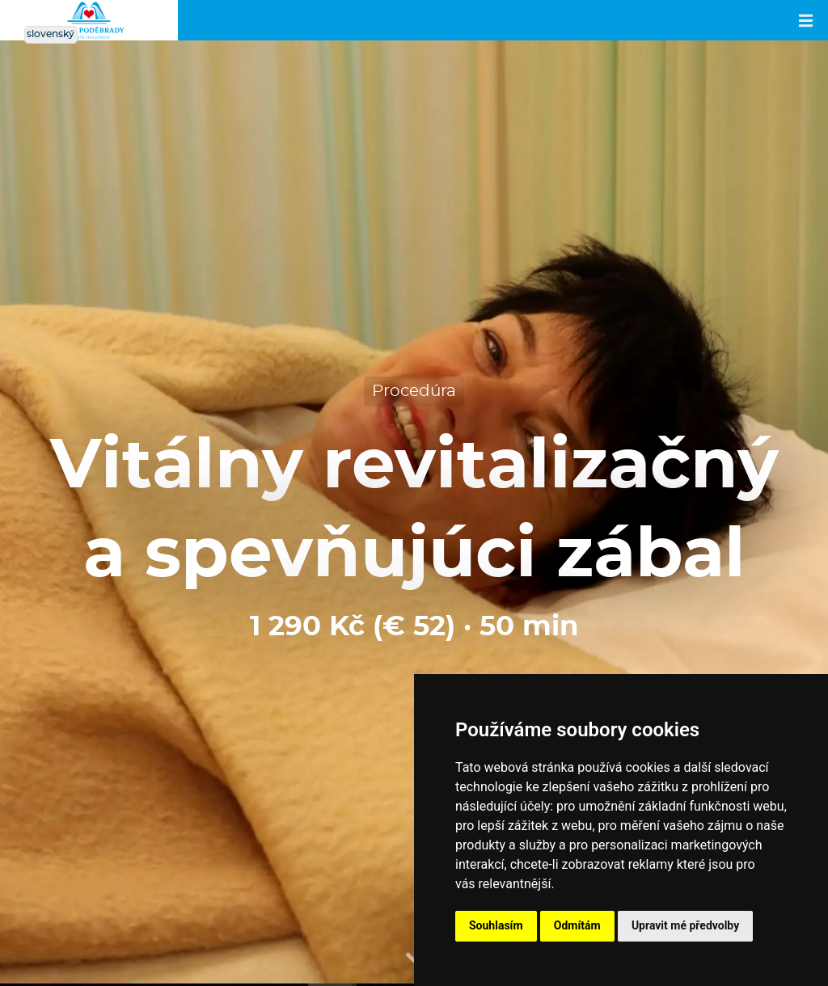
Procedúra (414, 391)
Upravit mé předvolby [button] (685, 925)
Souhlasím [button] (496, 925)
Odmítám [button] (577, 925)
